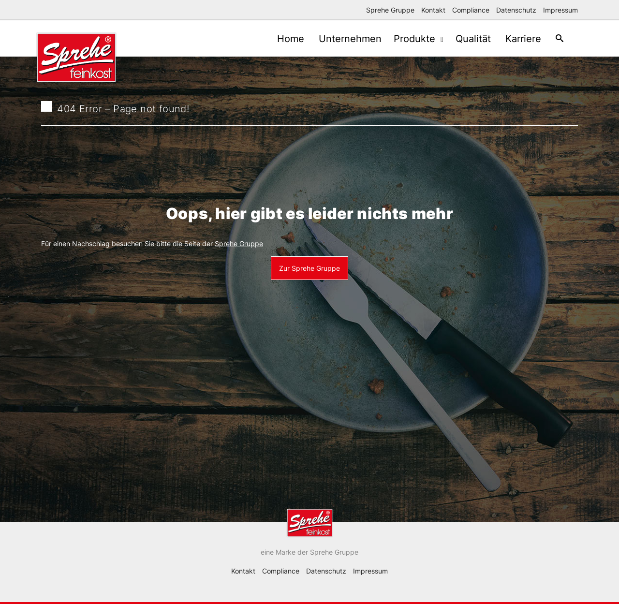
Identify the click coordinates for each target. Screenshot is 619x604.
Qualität (466, 38)
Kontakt (433, 10)
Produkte (408, 38)
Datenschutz (516, 10)
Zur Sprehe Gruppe (309, 268)
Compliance (470, 10)
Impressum (560, 10)
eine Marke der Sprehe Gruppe (309, 552)
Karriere (518, 38)
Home (278, 38)
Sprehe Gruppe (390, 10)
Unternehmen (340, 38)
